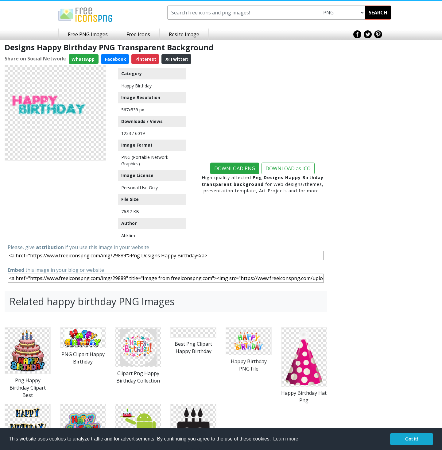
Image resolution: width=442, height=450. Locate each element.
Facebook (115, 59)
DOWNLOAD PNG (234, 168)
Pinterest (145, 59)
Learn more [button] (285, 438)
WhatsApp (84, 59)
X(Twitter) (176, 59)
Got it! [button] (411, 439)
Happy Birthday (136, 86)
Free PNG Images (88, 34)
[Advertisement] (55, 202)
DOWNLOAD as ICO (288, 168)
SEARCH (378, 12)
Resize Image (184, 34)
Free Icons (138, 34)
